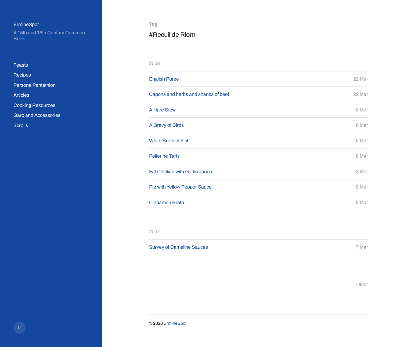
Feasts (20, 65)
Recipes (22, 75)
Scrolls (20, 125)
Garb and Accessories (36, 115)
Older (362, 284)
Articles (21, 95)
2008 (154, 63)
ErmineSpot (26, 24)
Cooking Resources (34, 105)
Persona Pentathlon (34, 85)
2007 (154, 231)
